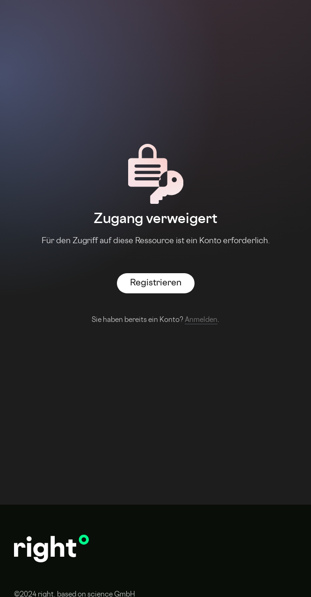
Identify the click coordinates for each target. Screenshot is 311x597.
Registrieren (155, 283)
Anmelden (201, 320)
